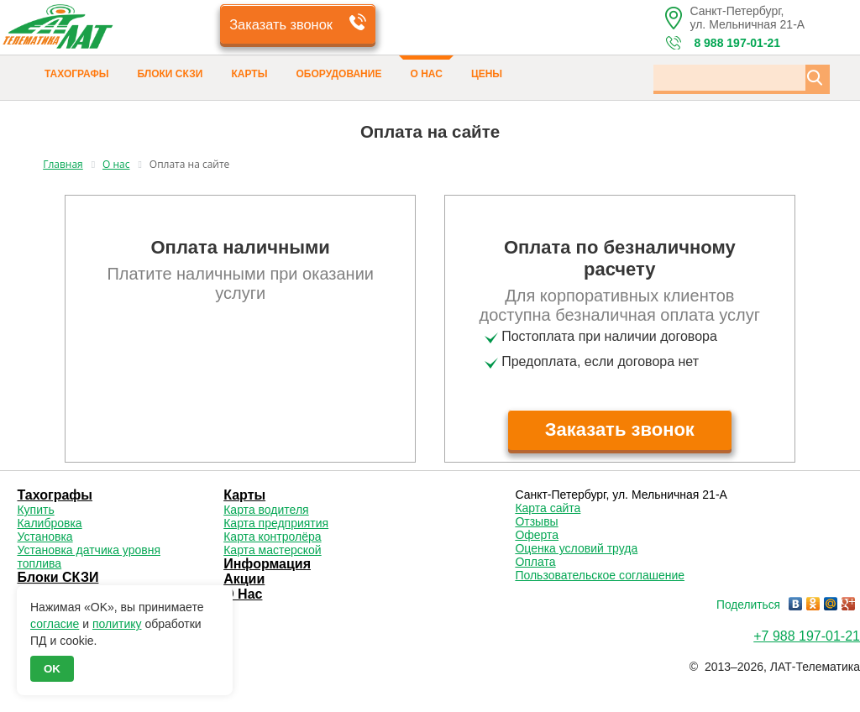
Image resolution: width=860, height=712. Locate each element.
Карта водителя (265, 509)
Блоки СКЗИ (169, 74)
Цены (486, 74)
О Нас (426, 74)
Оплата (535, 561)
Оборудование (339, 74)
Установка (44, 536)
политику (117, 624)
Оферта (536, 535)
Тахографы (76, 74)
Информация (267, 564)
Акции (244, 579)
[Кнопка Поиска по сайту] (814, 77)
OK (52, 668)
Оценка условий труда (576, 548)
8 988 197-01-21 (737, 43)
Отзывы (536, 521)
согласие (54, 624)
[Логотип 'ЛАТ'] (88, 29)
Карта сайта (547, 508)
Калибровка (49, 523)
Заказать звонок (281, 23)
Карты (250, 74)
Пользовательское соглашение (599, 575)
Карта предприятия (275, 523)
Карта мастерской (272, 550)
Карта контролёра (272, 536)
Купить (35, 509)
